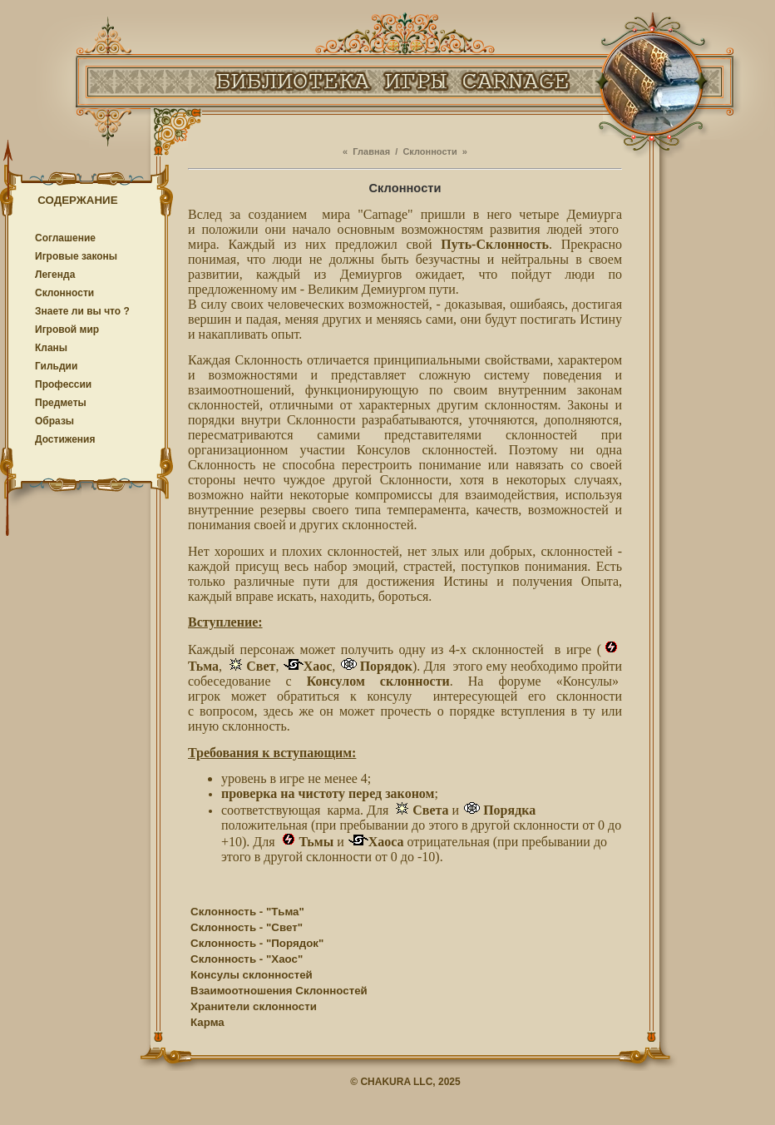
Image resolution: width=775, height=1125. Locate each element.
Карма (207, 1022)
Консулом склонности (378, 681)
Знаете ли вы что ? (82, 311)
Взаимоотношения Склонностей (279, 990)
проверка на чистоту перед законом (327, 793)
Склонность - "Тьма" (247, 911)
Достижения (65, 439)
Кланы (51, 348)
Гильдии (56, 366)
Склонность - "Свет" (246, 927)
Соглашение (65, 238)
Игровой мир (67, 329)
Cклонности (64, 293)
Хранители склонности (253, 1006)
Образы (54, 421)
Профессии (63, 384)
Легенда (55, 274)
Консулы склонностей (251, 975)
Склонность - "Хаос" (246, 959)
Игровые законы (76, 256)
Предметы (60, 403)
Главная (371, 151)
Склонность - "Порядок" (256, 943)
